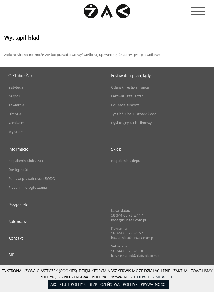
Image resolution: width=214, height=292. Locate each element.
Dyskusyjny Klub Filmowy (131, 122)
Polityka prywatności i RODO (31, 178)
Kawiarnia (16, 104)
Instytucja (15, 87)
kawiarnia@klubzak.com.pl (132, 237)
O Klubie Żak (20, 75)
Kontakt (15, 238)
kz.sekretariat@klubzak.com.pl (135, 255)
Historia (14, 113)
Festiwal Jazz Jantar (127, 96)
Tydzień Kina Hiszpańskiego (134, 113)
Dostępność (18, 169)
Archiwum (16, 122)
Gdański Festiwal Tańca (130, 87)
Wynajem (15, 131)
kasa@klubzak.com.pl (128, 219)
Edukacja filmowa (125, 104)
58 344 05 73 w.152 (127, 232)
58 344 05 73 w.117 (127, 215)
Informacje (18, 149)
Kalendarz (17, 221)
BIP (11, 254)
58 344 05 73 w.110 (127, 250)
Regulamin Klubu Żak (25, 160)
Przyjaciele (18, 204)
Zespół (14, 96)
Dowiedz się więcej (155, 276)
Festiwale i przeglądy (131, 75)
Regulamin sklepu (125, 160)
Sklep (116, 149)
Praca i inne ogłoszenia (27, 187)
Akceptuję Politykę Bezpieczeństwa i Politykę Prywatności (108, 284)
